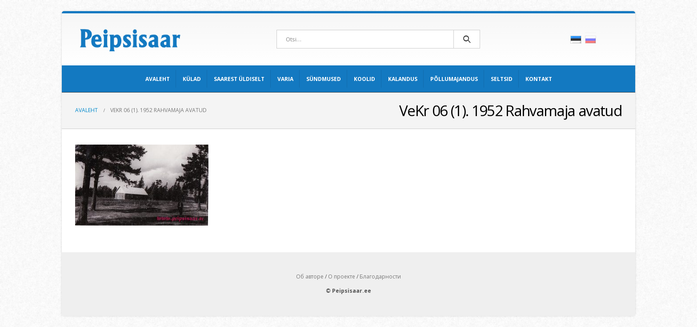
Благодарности (380, 276)
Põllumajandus (454, 79)
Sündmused (323, 79)
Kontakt (538, 79)
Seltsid (502, 79)
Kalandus (402, 79)
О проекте (341, 276)
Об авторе (310, 276)
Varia (285, 79)
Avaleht (157, 79)
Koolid (364, 79)
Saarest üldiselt (239, 79)
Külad (192, 79)
